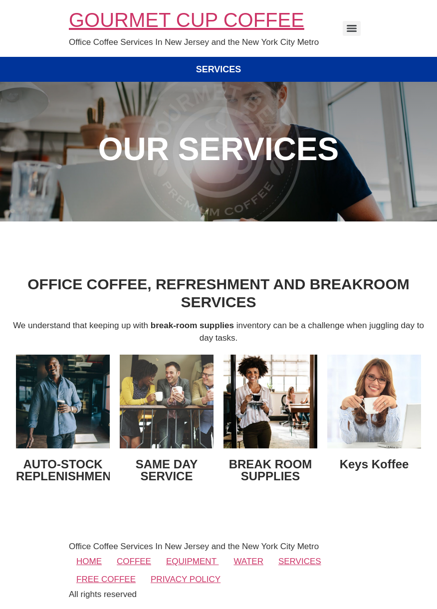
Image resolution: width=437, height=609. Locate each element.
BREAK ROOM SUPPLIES (270, 470)
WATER (248, 561)
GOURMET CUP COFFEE (186, 20)
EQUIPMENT (192, 561)
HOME (89, 561)
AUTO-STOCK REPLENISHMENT (67, 470)
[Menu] (352, 28)
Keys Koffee (374, 464)
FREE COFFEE (106, 579)
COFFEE (134, 561)
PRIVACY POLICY (185, 579)
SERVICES (299, 561)
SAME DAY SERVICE (167, 470)
